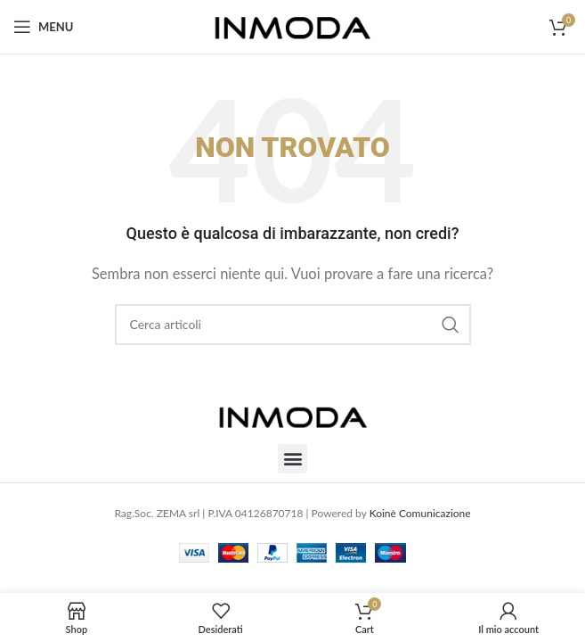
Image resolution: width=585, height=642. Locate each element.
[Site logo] (292, 25)
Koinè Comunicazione (420, 513)
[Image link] (293, 414)
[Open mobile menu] (43, 27)
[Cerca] (293, 324)
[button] (292, 458)
